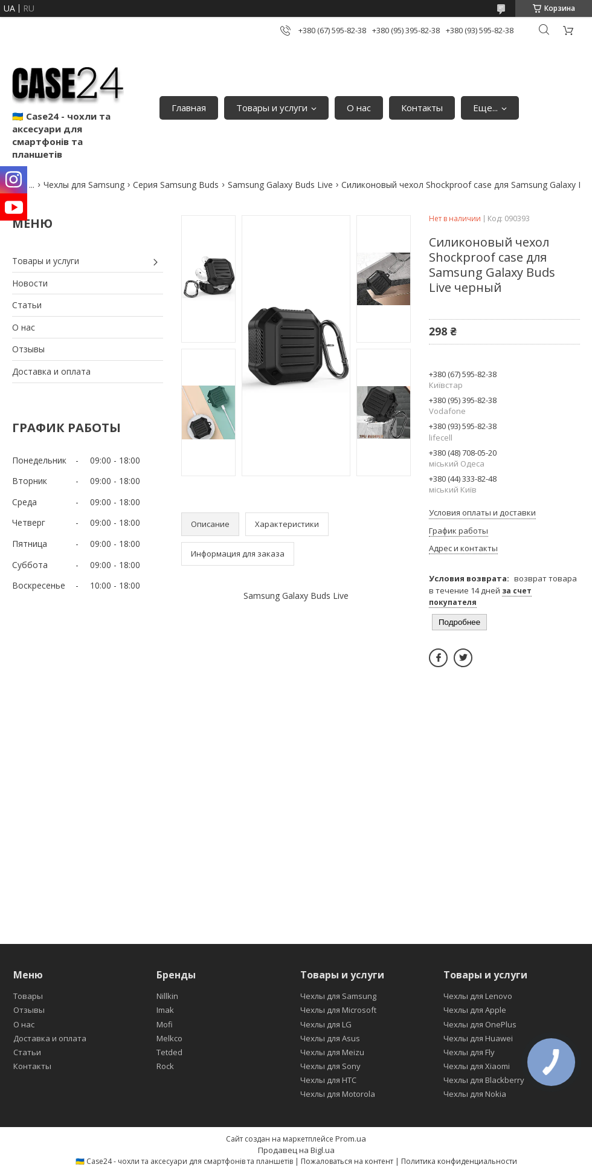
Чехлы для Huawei (478, 1038)
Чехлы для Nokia (474, 1093)
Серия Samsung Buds (176, 184)
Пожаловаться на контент (347, 1161)
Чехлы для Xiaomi (476, 1066)
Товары (28, 995)
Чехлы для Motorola (337, 1093)
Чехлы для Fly (469, 1052)
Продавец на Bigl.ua (296, 1150)
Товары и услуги (271, 108)
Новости (30, 283)
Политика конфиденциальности (459, 1161)
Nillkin (167, 995)
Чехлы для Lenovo (477, 995)
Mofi (164, 1024)
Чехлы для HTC (328, 1079)
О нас (359, 108)
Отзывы (28, 349)
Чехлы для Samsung (83, 184)
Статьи (27, 305)
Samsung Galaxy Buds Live (280, 184)
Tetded (169, 1052)
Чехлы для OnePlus (479, 1024)
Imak (165, 1009)
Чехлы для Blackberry (483, 1079)
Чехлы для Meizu (332, 1052)
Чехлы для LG (326, 1024)
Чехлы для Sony (330, 1066)
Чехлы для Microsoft (338, 1009)
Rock (165, 1066)
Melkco (169, 1038)
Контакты (422, 108)
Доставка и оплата (51, 371)
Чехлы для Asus (330, 1038)
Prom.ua (350, 1138)
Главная (189, 108)
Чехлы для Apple (474, 1009)
